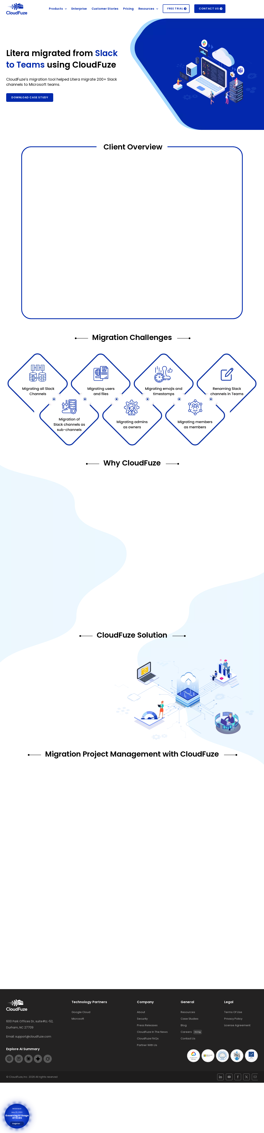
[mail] (244, 1097)
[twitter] (240, 1097)
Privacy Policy (233, 1033)
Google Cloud (81, 1026)
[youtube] (233, 1097)
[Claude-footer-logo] (28, 1077)
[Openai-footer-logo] (9, 1077)
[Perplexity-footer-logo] (19, 1077)
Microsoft (78, 1033)
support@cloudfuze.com (33, 1051)
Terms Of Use (233, 1026)
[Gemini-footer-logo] (38, 1077)
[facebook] (237, 1097)
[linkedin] (229, 1097)
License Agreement (237, 1040)
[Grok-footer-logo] (48, 1077)
